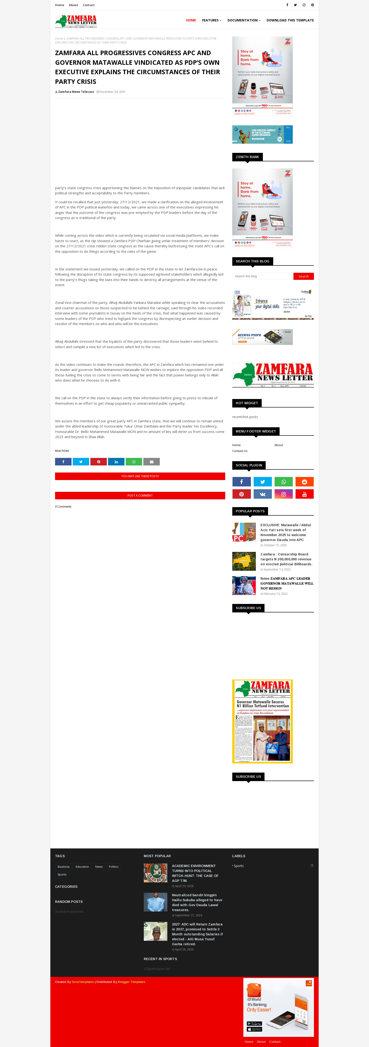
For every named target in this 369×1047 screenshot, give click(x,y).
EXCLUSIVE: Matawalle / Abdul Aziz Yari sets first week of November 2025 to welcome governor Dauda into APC (286, 532)
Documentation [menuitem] (243, 20)
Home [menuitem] (191, 20)
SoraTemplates (83, 982)
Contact (89, 5)
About (73, 5)
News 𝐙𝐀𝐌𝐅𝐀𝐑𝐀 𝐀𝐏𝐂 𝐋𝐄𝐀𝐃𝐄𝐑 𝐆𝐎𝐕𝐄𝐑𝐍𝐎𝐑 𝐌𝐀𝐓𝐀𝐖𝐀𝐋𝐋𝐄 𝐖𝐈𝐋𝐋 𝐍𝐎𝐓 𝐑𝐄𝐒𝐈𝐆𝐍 (287, 583)
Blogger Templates (131, 982)
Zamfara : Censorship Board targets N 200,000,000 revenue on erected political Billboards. (286, 559)
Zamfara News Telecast (76, 92)
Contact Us (240, 451)
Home (59, 5)
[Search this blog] (262, 276)
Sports (62, 874)
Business (63, 867)
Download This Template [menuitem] (290, 20)
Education (82, 867)
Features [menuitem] (210, 20)
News (99, 867)
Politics (113, 867)
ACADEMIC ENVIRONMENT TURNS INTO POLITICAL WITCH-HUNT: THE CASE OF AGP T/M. (195, 873)
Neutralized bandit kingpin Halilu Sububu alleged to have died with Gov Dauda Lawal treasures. (197, 902)
